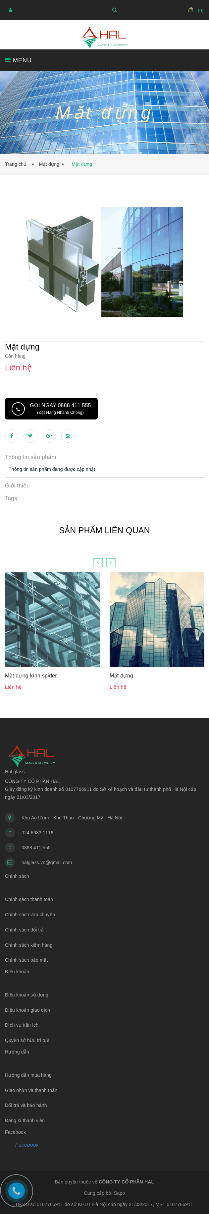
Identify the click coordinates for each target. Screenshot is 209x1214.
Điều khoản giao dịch (27, 1009)
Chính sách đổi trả (24, 929)
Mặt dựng (49, 164)
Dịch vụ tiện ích (21, 1024)
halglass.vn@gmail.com (47, 862)
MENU (18, 60)
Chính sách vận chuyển (30, 914)
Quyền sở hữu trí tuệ (27, 1040)
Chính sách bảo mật (26, 959)
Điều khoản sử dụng (26, 994)
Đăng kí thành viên (25, 1120)
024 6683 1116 (37, 832)
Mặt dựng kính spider (31, 675)
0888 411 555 (36, 847)
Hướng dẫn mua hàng (28, 1074)
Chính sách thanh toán (29, 899)
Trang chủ (17, 164)
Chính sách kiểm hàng (29, 944)
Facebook (27, 1144)
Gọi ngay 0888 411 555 (60, 409)
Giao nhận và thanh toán (31, 1090)
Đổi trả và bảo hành (26, 1105)
